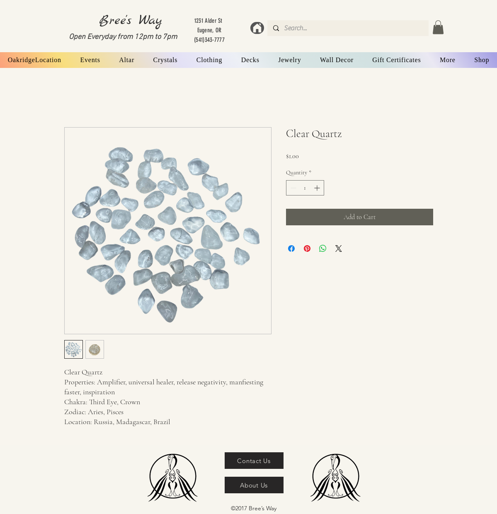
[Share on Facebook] (291, 248)
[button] (438, 27)
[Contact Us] (254, 460)
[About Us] (254, 485)
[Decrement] (292, 188)
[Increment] (318, 188)
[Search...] (347, 28)
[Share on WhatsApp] (323, 248)
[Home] (257, 28)
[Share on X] (339, 248)
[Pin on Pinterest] (307, 248)
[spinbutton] (305, 188)
